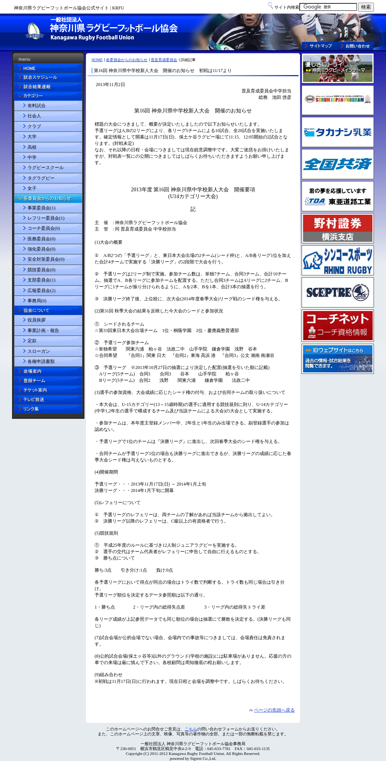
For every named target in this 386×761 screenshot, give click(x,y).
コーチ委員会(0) (44, 228)
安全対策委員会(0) (46, 259)
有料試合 (37, 105)
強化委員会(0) (41, 249)
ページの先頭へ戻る (274, 710)
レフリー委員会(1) (46, 218)
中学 (32, 157)
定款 (32, 340)
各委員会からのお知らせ (126, 60)
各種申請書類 (41, 361)
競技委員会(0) (41, 269)
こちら (191, 729)
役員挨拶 (37, 320)
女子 (32, 188)
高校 (32, 147)
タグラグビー (41, 178)
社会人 (34, 115)
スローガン (39, 351)
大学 (32, 136)
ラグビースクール (46, 167)
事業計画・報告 (43, 330)
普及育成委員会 (164, 60)
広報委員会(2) (41, 290)
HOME (97, 60)
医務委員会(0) (41, 238)
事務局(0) (37, 300)
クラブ (34, 126)
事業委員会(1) (41, 208)
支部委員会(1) (41, 280)
